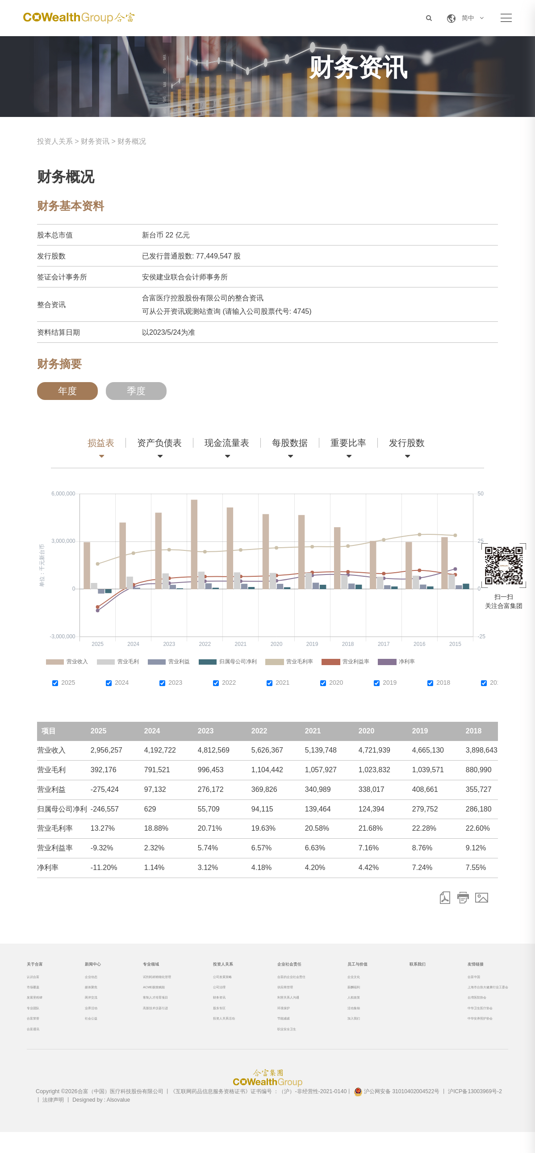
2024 (122, 682)
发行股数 (407, 443)
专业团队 (37, 1022)
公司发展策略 (215, 984)
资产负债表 (159, 443)
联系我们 (402, 968)
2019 (390, 682)
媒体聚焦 (88, 997)
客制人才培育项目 (150, 1009)
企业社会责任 (280, 968)
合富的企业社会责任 (283, 984)
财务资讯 (95, 141)
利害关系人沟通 (278, 1009)
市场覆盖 (37, 997)
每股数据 (290, 443)
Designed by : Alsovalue (102, 1121)
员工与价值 (347, 968)
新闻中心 (92, 968)
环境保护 (269, 1022)
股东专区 (210, 1022)
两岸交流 (88, 1009)
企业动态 (88, 984)
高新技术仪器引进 (150, 1022)
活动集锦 (340, 1022)
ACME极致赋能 (147, 997)
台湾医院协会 (455, 1009)
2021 (282, 682)
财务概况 (131, 141)
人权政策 (340, 1009)
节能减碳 (269, 1035)
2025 (68, 682)
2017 (497, 682)
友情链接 (453, 968)
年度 (67, 391)
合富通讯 (37, 1048)
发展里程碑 (40, 1009)
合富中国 (449, 984)
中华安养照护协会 (460, 1035)
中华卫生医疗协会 (460, 1022)
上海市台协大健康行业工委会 (473, 997)
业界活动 (88, 1022)
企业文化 (340, 984)
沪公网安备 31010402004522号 (397, 1113)
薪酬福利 (340, 997)
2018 (443, 682)
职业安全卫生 (275, 1048)
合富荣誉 (37, 1035)
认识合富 (37, 984)
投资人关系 (55, 141)
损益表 (101, 443)
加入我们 (340, 1035)
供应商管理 (272, 997)
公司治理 (210, 997)
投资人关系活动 (218, 1035)
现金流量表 (227, 443)
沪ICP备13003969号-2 (477, 1113)
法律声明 (53, 1121)
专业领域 (143, 968)
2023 (175, 682)
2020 (336, 682)
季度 (136, 391)
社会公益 (88, 1035)
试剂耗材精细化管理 (153, 984)
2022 (229, 682)
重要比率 (348, 443)
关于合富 (41, 968)
